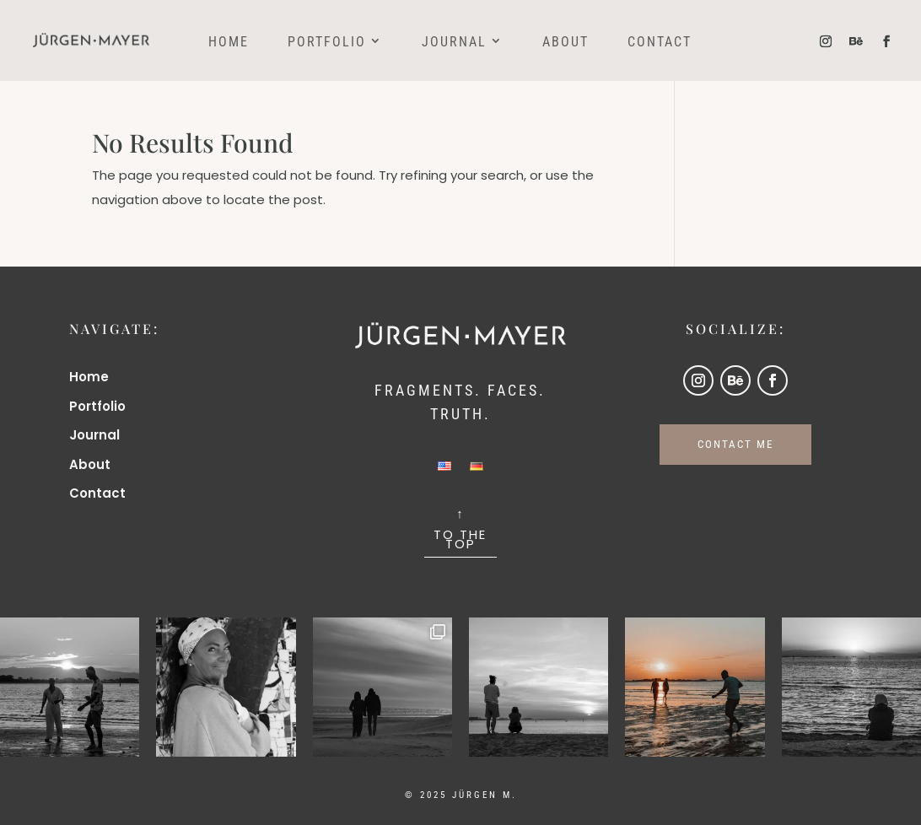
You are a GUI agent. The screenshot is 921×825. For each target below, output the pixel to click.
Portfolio (327, 43)
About (565, 43)
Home (228, 43)
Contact (659, 43)
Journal (454, 43)
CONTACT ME (735, 444)
